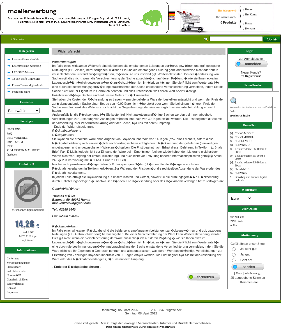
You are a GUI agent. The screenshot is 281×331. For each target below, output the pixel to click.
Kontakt (250, 28)
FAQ (9, 133)
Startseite (17, 39)
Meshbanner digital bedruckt (28, 209)
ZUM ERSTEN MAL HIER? (23, 150)
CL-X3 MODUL (244, 137)
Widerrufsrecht (15, 283)
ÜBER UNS (13, 129)
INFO (10, 146)
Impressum (13, 292)
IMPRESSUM (15, 141)
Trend (239, 273)
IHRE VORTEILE (17, 137)
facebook (12, 154)
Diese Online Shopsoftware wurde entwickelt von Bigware (140, 326)
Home (248, 9)
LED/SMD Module (23, 72)
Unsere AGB (14, 275)
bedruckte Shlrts (21, 91)
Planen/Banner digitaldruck (27, 85)
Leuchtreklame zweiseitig (27, 65)
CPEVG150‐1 (242, 145)
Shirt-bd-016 (242, 169)
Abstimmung (252, 273)
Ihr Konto (251, 14)
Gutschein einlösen (17, 279)
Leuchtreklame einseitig (26, 59)
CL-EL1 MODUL (245, 141)
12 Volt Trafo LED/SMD (26, 78)
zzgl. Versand (28, 240)
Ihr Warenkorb (227, 10)
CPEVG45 (241, 173)
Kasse (248, 23)
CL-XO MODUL (244, 133)
